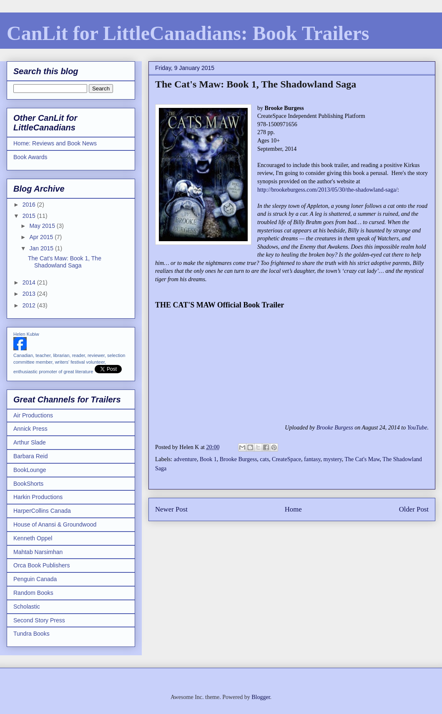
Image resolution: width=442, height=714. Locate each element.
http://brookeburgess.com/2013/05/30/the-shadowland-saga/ (327, 190)
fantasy (312, 459)
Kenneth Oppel (32, 538)
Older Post (414, 509)
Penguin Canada (35, 579)
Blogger (260, 697)
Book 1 (208, 459)
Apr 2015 (42, 237)
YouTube (417, 427)
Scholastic (26, 606)
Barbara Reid (30, 456)
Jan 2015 (42, 248)
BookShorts (28, 483)
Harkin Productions (38, 497)
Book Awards (30, 157)
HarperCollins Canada (42, 510)
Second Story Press (39, 620)
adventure (185, 459)
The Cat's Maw (362, 459)
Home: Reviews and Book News (55, 143)
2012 (30, 305)
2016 (30, 204)
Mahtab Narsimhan (38, 552)
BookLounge (29, 470)
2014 (30, 282)
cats (264, 459)
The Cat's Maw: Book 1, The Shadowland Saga (64, 262)
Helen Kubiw (26, 334)
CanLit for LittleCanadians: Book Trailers (188, 33)
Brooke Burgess (334, 427)
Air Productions (33, 415)
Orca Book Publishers (41, 565)
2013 (30, 293)
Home (293, 509)
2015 (30, 215)
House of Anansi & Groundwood (54, 524)
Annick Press (30, 428)
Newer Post (171, 509)
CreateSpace (286, 459)
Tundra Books (31, 633)
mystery (333, 459)
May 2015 (42, 225)
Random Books (33, 592)
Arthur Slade (29, 442)
